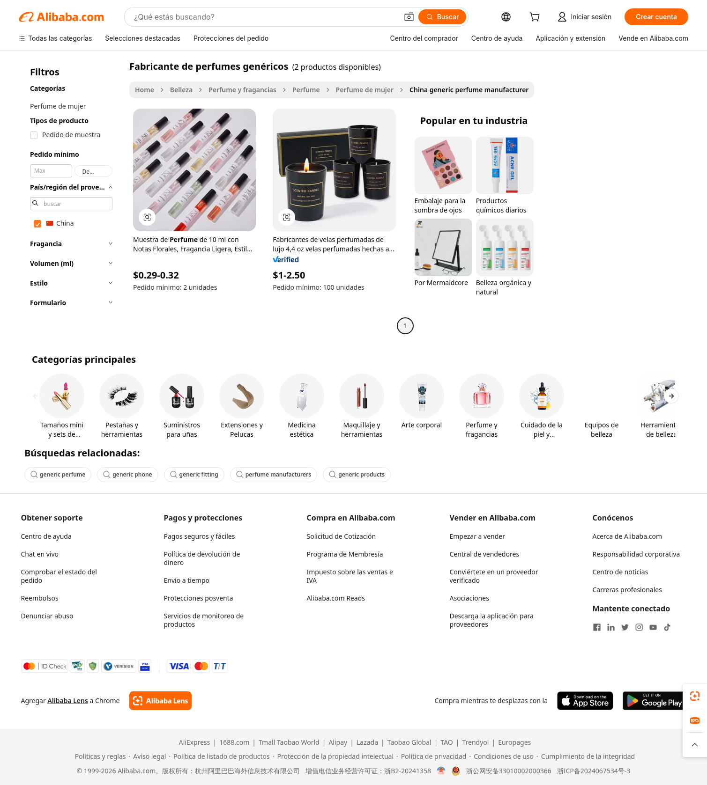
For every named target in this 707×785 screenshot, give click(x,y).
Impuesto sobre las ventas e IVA (350, 576)
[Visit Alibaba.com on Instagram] (639, 627)
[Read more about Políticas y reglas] (99, 756)
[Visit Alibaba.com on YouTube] (653, 627)
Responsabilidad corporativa (636, 554)
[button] (409, 16)
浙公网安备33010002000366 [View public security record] (508, 771)
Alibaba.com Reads (336, 598)
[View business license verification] (441, 771)
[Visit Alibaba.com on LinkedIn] (611, 627)
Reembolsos (40, 598)
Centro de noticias (620, 571)
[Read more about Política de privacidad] (431, 756)
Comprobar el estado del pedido (59, 576)
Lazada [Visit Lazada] (367, 742)
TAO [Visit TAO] (446, 742)
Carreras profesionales (627, 589)
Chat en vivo (40, 554)
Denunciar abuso (47, 615)
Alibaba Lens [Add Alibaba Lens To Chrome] (67, 700)
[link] (695, 696)
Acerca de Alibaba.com (627, 536)
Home (144, 89)
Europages (514, 742)
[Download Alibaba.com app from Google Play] (654, 700)
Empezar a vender (478, 536)
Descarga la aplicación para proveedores (492, 620)
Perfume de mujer (365, 89)
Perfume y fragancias (242, 89)
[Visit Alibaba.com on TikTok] (667, 627)
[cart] (536, 18)
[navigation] (71, 197)
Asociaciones (469, 598)
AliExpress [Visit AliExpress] (194, 742)
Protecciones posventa (198, 598)
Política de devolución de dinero (202, 558)
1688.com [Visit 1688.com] (234, 742)
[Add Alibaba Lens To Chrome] (160, 700)
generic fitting (194, 474)
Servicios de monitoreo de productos (204, 620)
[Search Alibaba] (265, 17)
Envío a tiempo (187, 580)
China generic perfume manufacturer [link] (468, 89)
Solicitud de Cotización (341, 536)
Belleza (181, 89)
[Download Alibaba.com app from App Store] (585, 700)
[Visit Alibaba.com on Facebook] (597, 627)
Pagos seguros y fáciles (199, 536)
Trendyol (475, 742)
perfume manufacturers (274, 474)
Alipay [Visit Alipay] (337, 742)
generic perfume (57, 474)
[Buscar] (442, 16)
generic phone (127, 474)
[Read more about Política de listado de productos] (219, 756)
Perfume (306, 89)
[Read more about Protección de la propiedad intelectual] (333, 756)
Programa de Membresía (345, 554)
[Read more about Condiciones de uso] (501, 756)
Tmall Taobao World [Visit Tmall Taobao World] (289, 742)
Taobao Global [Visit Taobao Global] (409, 742)
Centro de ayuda (46, 536)
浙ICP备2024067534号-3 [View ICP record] (594, 771)
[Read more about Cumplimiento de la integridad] (585, 756)
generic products (357, 474)
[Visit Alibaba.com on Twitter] (625, 627)
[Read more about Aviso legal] (147, 756)
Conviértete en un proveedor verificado (494, 576)
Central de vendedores (485, 554)
